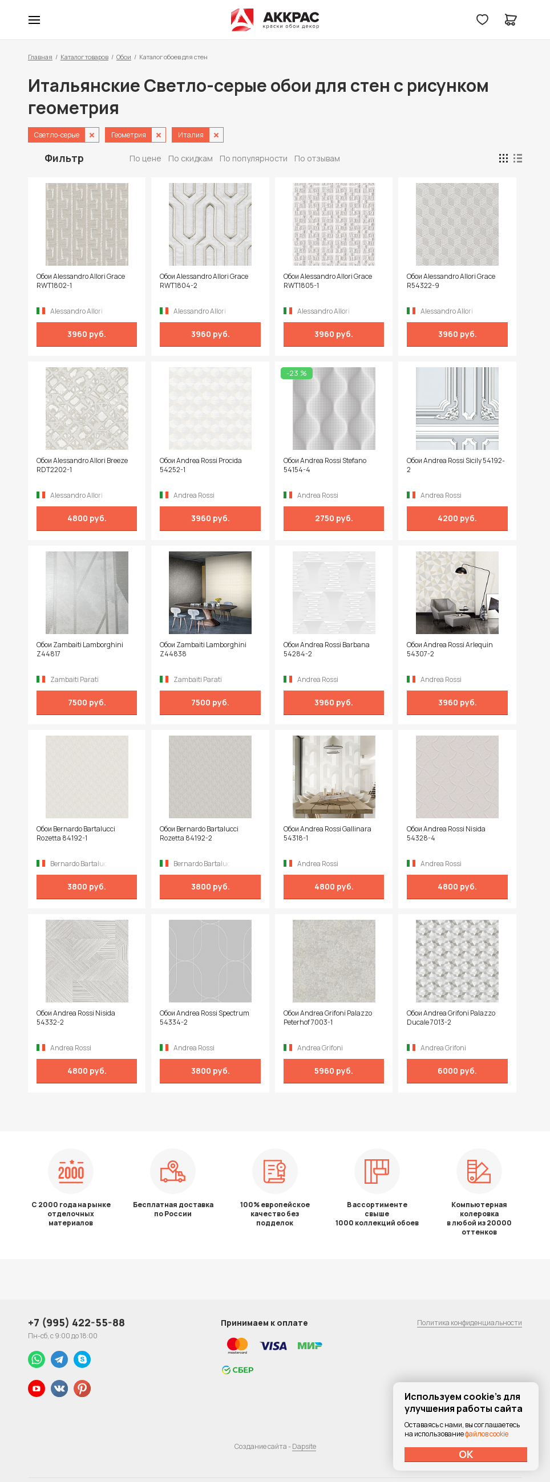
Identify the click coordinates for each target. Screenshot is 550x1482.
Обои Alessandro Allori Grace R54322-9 (451, 281)
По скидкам (190, 158)
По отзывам (317, 158)
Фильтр (64, 158)
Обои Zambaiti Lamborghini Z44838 (203, 649)
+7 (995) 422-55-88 (76, 1322)
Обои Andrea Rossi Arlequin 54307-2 (450, 649)
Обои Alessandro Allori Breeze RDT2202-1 (82, 465)
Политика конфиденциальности (469, 1322)
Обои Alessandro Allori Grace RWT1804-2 (204, 281)
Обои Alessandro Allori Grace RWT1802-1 (81, 281)
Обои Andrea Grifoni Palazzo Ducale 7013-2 (451, 1018)
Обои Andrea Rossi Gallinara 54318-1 (327, 834)
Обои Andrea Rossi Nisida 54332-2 (76, 1018)
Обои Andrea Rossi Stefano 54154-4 (325, 465)
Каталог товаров (84, 56)
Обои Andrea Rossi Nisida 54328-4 (446, 834)
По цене (145, 158)
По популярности (254, 158)
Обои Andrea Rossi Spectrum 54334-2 (204, 1018)
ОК (466, 1454)
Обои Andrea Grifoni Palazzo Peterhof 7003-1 (328, 1018)
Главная (40, 56)
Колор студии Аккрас (275, 20)
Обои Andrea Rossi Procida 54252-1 (201, 465)
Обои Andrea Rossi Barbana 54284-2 (327, 649)
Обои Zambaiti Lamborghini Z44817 (80, 649)
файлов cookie (486, 1434)
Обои (123, 56)
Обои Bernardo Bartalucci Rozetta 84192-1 (76, 834)
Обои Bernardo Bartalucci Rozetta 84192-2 (199, 834)
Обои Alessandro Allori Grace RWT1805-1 (328, 281)
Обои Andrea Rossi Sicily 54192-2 (456, 465)
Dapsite (304, 1446)
